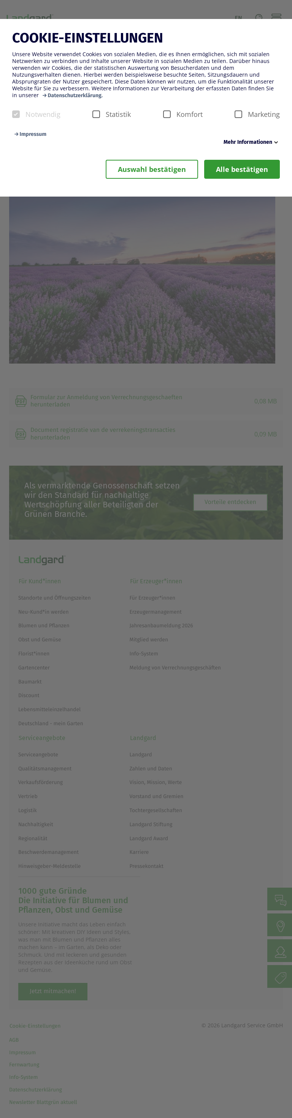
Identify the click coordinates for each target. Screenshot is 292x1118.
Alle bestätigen (242, 169)
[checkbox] (16, 114)
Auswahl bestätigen (152, 169)
